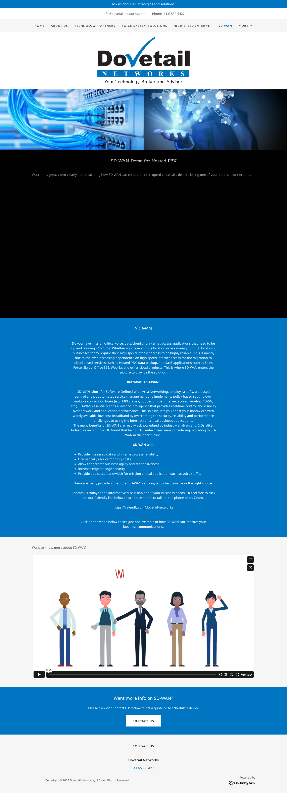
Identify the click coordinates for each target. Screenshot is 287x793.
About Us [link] (59, 26)
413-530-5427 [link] (144, 768)
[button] (245, 25)
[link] (143, 57)
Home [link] (40, 26)
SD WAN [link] (225, 26)
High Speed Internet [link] (193, 26)
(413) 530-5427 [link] (174, 13)
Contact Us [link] (143, 746)
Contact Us (143, 721)
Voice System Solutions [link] (144, 26)
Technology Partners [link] (95, 26)
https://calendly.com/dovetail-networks (143, 507)
